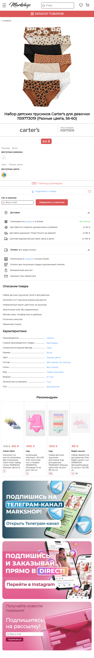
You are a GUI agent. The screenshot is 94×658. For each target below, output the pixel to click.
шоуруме (29, 259)
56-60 (49, 352)
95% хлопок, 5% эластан (58, 362)
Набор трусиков (55, 372)
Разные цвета (4, 175)
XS (50, 473)
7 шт (49, 382)
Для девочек (53, 386)
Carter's (50, 338)
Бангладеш (52, 343)
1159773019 (67, 130)
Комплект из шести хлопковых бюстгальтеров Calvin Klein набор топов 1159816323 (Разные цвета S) (12, 461)
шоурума (29, 221)
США (49, 348)
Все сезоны (52, 367)
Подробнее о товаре (43, 191)
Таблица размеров (50, 183)
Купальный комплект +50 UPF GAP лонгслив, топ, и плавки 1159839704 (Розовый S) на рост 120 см (35, 462)
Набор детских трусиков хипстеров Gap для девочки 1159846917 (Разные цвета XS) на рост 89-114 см (58, 462)
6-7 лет (50, 377)
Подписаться (14, 639)
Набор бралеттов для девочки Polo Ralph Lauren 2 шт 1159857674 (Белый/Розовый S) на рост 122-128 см (80, 462)
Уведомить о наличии (51, 202)
